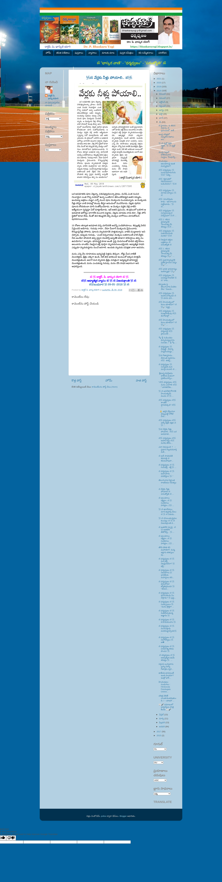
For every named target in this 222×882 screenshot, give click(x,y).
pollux (103, 816)
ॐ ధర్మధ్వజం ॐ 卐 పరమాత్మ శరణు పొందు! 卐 (166, 648)
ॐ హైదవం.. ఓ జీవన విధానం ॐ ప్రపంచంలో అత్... (167, 128)
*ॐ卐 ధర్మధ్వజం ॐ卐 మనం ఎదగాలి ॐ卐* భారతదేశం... (168, 384)
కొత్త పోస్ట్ (77, 380)
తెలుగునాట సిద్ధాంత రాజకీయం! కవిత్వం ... (168, 482)
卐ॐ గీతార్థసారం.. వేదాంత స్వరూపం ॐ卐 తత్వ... (167, 357)
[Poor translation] (11, 837)
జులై (161, 114)
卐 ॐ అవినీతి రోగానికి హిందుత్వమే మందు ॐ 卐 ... (167, 393)
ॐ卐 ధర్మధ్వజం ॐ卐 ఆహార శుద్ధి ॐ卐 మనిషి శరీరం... (167, 440)
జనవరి (162, 726)
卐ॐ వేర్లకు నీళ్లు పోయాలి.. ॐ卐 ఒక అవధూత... (168, 431)
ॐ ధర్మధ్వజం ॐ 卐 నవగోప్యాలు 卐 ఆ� (166, 639)
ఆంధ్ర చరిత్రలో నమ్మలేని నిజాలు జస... (166, 136)
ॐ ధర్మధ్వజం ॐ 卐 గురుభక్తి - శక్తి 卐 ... (167, 466)
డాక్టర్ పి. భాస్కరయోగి (53, 97)
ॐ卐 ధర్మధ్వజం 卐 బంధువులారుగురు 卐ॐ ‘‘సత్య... (167, 172)
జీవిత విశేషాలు (63, 52)
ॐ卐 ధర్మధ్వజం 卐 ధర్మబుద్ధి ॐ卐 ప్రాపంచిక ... (166, 331)
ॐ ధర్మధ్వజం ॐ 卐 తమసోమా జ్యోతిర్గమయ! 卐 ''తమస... (167, 585)
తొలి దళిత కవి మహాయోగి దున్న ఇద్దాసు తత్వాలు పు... (167, 551)
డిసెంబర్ (162, 94)
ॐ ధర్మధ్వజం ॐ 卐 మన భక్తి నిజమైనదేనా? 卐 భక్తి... (167, 562)
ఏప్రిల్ (161, 714)
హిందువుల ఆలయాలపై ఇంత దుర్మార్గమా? (167, 163)
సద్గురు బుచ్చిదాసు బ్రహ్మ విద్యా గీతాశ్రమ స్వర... (166, 666)
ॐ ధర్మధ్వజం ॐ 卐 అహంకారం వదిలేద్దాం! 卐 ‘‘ (166, 473)
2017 (159, 731)
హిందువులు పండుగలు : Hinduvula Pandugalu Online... (165, 687)
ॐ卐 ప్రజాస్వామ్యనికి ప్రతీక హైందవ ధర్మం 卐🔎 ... (168, 262)
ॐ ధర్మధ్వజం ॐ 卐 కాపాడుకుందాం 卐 (167, 620)
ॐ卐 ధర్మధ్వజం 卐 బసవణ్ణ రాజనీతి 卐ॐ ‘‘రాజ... (168, 277)
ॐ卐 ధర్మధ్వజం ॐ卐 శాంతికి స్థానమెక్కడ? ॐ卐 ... (167, 404)
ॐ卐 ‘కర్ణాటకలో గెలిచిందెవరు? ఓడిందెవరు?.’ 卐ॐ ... (168, 183)
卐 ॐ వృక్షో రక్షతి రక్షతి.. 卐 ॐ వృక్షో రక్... (167, 145)
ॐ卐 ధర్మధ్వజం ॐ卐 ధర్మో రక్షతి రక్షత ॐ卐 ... (167, 422)
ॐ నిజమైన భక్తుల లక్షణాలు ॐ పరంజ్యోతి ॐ (166, 242)
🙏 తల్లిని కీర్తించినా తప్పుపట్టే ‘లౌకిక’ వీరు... (167, 413)
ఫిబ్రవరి (162, 722)
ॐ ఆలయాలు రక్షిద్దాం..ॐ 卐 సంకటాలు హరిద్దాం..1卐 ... (166, 540)
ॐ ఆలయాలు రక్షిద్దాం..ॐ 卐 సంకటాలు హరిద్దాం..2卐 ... (166, 501)
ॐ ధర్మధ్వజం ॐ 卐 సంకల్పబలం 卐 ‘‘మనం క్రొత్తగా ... (166, 604)
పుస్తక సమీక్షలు (126, 52)
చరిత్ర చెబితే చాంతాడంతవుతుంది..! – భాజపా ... (167, 698)
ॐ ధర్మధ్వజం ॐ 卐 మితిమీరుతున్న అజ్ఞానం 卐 (166, 613)
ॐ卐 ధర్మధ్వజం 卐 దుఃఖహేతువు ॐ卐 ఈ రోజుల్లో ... (167, 313)
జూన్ (161, 118)
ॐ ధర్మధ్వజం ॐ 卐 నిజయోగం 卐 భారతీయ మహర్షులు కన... (166, 574)
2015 (159, 735)
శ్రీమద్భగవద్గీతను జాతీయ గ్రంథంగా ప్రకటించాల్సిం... (167, 375)
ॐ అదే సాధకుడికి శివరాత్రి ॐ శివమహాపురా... (166, 458)
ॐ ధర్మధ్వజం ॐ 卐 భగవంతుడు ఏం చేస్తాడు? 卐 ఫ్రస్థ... (167, 595)
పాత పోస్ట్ (141, 380)
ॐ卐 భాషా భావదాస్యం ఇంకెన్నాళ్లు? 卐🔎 (168, 270)
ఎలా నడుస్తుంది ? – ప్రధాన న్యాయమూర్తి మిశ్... (168, 449)
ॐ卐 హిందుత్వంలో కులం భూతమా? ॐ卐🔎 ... (168, 322)
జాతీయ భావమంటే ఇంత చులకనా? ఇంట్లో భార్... (166, 675)
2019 (159, 86)
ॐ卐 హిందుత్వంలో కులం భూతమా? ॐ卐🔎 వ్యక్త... (168, 304)
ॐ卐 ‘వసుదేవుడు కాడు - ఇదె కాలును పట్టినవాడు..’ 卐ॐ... (168, 203)
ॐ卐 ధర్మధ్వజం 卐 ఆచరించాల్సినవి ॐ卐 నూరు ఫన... (167, 295)
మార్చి (162, 718)
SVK (53, 149)
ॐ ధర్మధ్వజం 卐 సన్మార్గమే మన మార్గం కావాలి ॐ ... (168, 366)
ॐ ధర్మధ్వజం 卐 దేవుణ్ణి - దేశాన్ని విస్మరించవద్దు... (166, 349)
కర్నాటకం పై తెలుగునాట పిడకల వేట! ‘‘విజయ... (168, 286)
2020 (159, 82)
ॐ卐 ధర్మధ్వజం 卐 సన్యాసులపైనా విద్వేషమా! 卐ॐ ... (168, 213)
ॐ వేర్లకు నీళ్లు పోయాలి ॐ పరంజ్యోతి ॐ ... (166, 491)
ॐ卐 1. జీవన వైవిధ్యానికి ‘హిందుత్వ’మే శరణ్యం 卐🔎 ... (166, 252)
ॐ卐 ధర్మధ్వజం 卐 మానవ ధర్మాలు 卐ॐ (167, 192)
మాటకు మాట (108, 52)
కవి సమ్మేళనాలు (146, 52)
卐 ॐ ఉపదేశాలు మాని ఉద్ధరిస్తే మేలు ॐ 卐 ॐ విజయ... (168, 511)
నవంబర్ (162, 98)
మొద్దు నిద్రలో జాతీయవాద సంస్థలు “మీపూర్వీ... (168, 154)
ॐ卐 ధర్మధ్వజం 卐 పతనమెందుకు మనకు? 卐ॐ (166, 233)
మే (160, 122)
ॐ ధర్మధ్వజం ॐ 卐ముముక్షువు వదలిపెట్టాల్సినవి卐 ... (168, 630)
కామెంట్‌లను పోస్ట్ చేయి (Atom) (105, 387)
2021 (159, 79)
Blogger (123, 816)
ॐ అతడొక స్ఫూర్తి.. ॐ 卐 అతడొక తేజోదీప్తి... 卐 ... (167, 529)
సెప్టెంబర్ (162, 106)
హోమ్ (48, 52)
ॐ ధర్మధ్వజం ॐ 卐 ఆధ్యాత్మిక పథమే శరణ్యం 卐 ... (167, 657)
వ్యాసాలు (92, 52)
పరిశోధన (162, 52)
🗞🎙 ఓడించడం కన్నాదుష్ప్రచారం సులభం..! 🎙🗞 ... (168, 340)
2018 (159, 91)
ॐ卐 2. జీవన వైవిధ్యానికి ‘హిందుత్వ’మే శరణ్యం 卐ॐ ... (166, 223)
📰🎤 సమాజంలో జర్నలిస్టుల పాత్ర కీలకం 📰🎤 (166, 707)
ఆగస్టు (162, 110)
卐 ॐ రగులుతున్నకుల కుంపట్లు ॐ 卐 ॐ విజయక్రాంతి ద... (168, 520)
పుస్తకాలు (79, 52)
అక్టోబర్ (162, 102)
